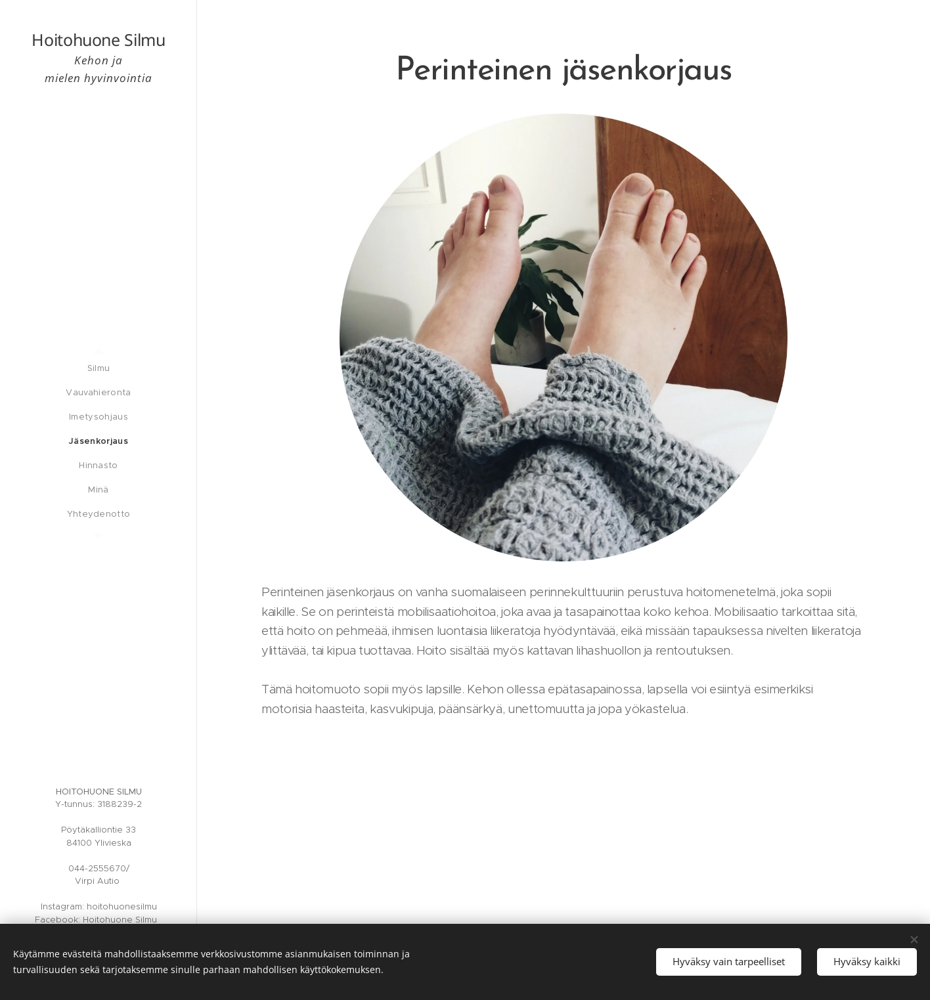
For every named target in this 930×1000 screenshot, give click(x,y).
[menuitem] (98, 368)
